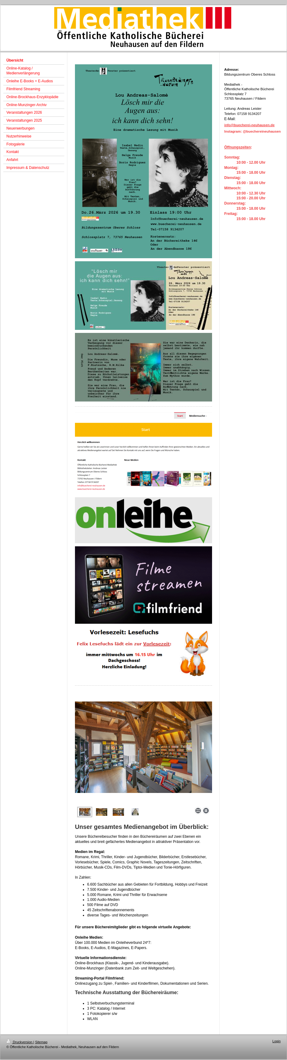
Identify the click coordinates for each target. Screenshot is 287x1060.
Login (276, 1041)
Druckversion (19, 1042)
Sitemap (41, 1042)
